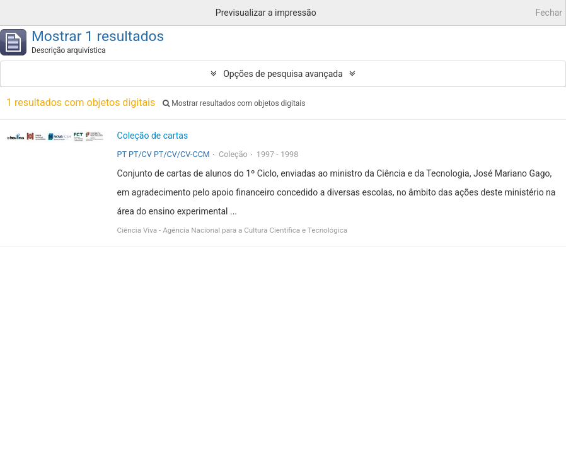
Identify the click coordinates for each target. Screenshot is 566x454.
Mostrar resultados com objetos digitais (234, 103)
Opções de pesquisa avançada (283, 74)
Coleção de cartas (152, 136)
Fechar (549, 13)
